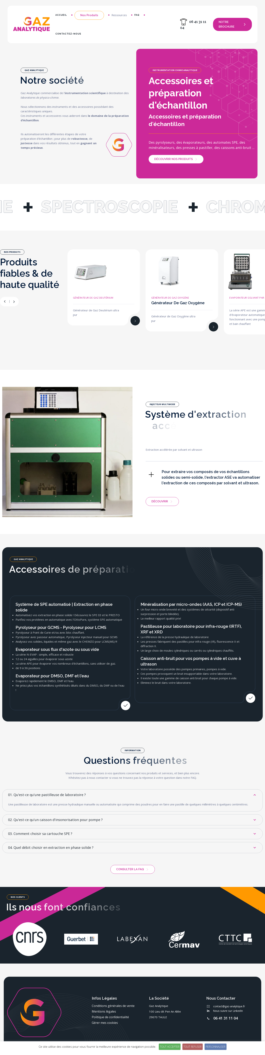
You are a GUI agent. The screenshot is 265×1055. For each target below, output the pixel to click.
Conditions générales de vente (113, 1006)
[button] (14, 301)
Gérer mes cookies (105, 1023)
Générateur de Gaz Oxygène (170, 297)
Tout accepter (169, 1046)
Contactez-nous (68, 33)
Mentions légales (104, 1011)
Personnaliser (215, 1046)
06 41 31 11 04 (225, 1018)
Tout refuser (193, 1046)
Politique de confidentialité (110, 1017)
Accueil (61, 15)
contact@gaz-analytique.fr (229, 1006)
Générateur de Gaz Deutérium (93, 297)
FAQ (136, 15)
